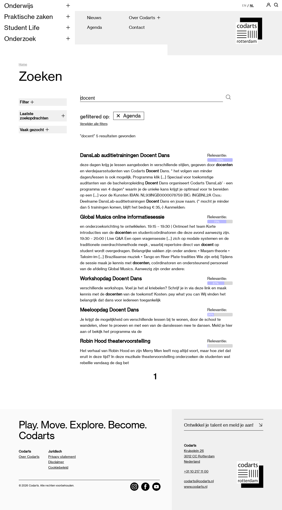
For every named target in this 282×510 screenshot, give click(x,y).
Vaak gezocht (34, 129)
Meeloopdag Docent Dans (109, 309)
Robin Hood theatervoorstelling (115, 341)
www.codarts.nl (195, 486)
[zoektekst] (151, 98)
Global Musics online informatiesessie (122, 217)
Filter (27, 102)
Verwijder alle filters (94, 124)
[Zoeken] (228, 97)
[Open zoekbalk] (276, 6)
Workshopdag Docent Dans (111, 278)
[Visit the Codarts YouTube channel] (156, 487)
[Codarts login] (268, 6)
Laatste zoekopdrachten (42, 115)
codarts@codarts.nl (199, 481)
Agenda (128, 116)
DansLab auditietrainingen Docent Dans (124, 155)
